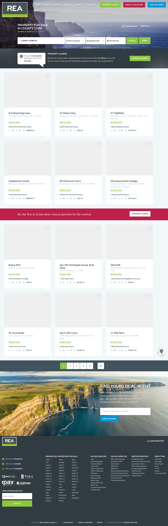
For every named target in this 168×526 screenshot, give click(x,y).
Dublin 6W (75, 468)
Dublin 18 (75, 479)
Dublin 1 (74, 462)
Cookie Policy (68, 522)
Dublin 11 (62, 473)
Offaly (47, 495)
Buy (38, 5)
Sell (46, 5)
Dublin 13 (49, 476)
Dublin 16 (49, 479)
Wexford (48, 501)
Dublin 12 (75, 473)
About (67, 5)
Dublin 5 (48, 468)
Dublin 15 (75, 476)
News (78, 5)
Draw (144, 41)
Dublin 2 (48, 465)
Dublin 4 (74, 465)
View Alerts (28, 61)
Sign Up (17, 503)
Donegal (61, 462)
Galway (48, 484)
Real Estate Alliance (47, 522)
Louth (73, 490)
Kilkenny (48, 487)
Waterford (62, 498)
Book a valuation (134, 5)
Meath (61, 492)
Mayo (47, 492)
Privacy (100, 522)
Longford (62, 490)
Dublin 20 (49, 481)
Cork (47, 462)
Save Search (131, 26)
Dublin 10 (49, 473)
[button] (116, 40)
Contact (91, 5)
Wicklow (61, 501)
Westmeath (75, 498)
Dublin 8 (61, 470)
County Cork (29, 41)
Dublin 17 (62, 479)
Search (132, 41)
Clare (73, 460)
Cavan (61, 460)
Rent (56, 5)
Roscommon (62, 495)
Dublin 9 (74, 470)
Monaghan (75, 492)
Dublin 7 (48, 470)
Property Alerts (110, 5)
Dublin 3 (61, 465)
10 (101, 366)
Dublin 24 (75, 481)
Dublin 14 (62, 476)
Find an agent (157, 5)
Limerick (48, 490)
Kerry (60, 484)
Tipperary (49, 498)
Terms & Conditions (85, 522)
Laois (60, 487)
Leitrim (74, 487)
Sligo (73, 495)
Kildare (74, 484)
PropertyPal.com (130, 522)
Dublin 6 (61, 468)
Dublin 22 (62, 481)
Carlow (48, 460)
